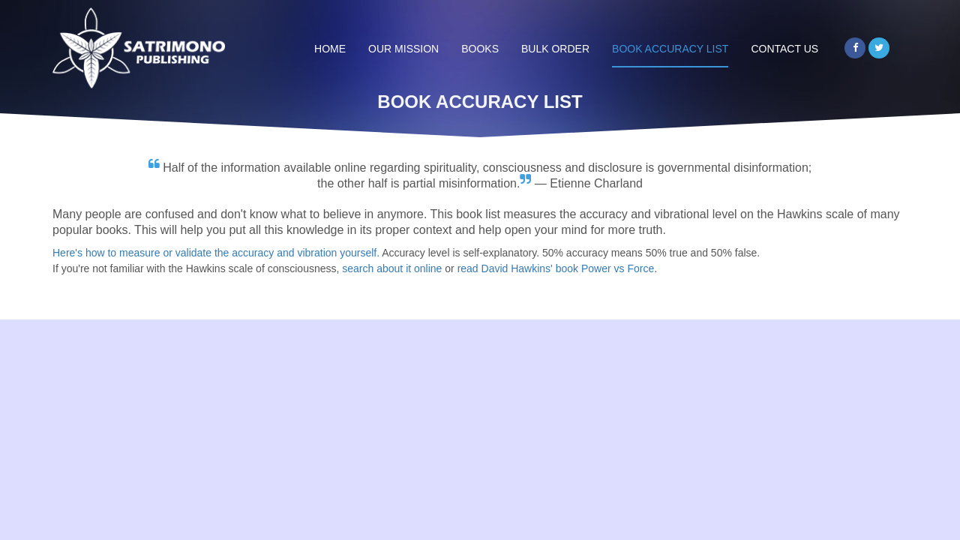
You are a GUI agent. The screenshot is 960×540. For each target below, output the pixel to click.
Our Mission (403, 49)
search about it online (392, 268)
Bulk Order (555, 49)
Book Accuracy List (670, 49)
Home (330, 49)
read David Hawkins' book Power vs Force (556, 268)
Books (480, 49)
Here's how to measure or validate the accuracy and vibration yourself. (216, 253)
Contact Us (784, 49)
